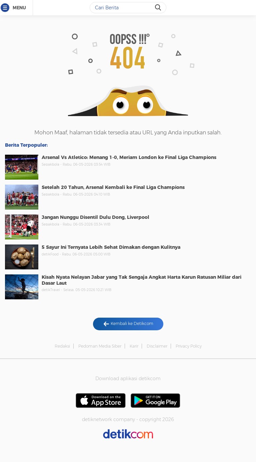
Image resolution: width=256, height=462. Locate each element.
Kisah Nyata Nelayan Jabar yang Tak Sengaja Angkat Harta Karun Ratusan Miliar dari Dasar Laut (141, 280)
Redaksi (62, 346)
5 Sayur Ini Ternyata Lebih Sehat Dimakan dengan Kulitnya (111, 247)
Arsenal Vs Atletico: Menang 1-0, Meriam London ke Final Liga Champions (129, 157)
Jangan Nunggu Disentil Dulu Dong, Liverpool (95, 217)
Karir (134, 346)
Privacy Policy (189, 346)
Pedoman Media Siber (99, 346)
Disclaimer (157, 346)
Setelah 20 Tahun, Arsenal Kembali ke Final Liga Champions (113, 187)
